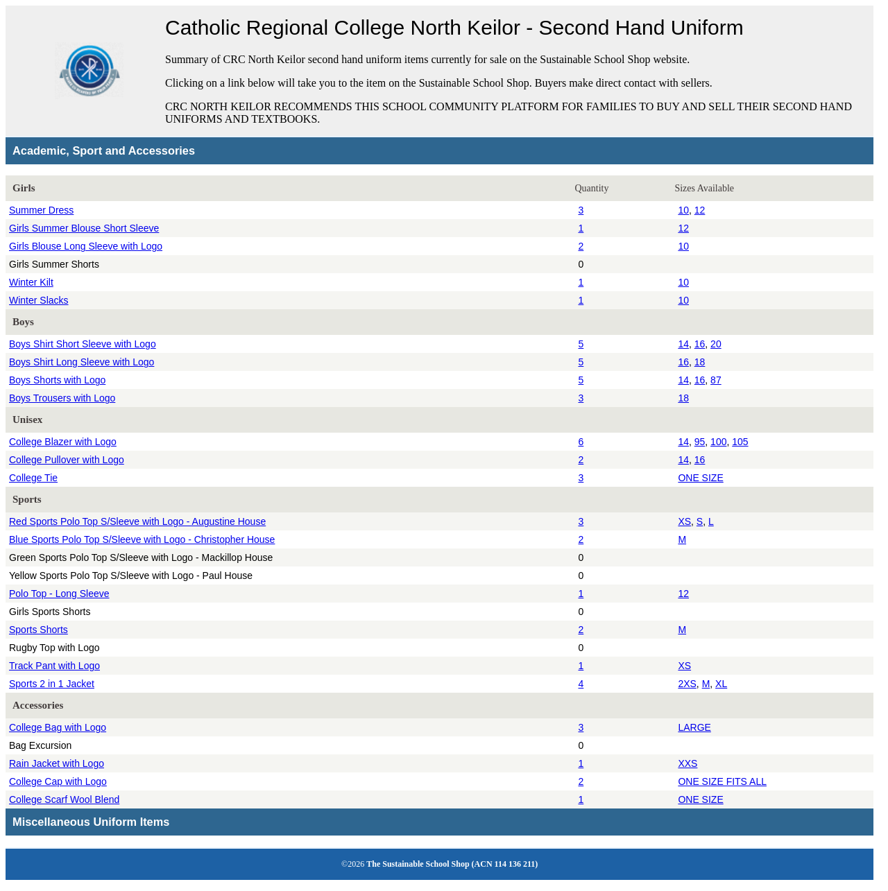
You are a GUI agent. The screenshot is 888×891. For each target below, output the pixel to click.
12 (700, 210)
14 (683, 343)
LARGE (694, 727)
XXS (687, 763)
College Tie (33, 477)
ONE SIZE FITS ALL (722, 781)
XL (721, 683)
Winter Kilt (31, 282)
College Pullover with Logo (66, 459)
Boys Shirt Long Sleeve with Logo (81, 361)
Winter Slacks (39, 300)
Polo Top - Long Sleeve (59, 593)
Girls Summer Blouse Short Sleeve (84, 228)
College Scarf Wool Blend (64, 799)
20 (716, 343)
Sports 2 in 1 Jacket (51, 683)
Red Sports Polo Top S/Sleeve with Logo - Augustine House (137, 521)
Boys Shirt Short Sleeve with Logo (82, 343)
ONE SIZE (700, 477)
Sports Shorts (38, 629)
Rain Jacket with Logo (56, 763)
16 (700, 343)
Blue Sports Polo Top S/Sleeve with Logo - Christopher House (142, 539)
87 (716, 380)
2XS (687, 683)
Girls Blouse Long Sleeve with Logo (85, 246)
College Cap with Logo (58, 781)
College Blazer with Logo (63, 441)
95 (700, 441)
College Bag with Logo (57, 727)
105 (740, 441)
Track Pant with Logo (54, 665)
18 (700, 361)
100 (718, 441)
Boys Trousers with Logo (62, 398)
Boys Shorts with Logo (57, 380)
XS (684, 521)
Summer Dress (41, 210)
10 (683, 210)
